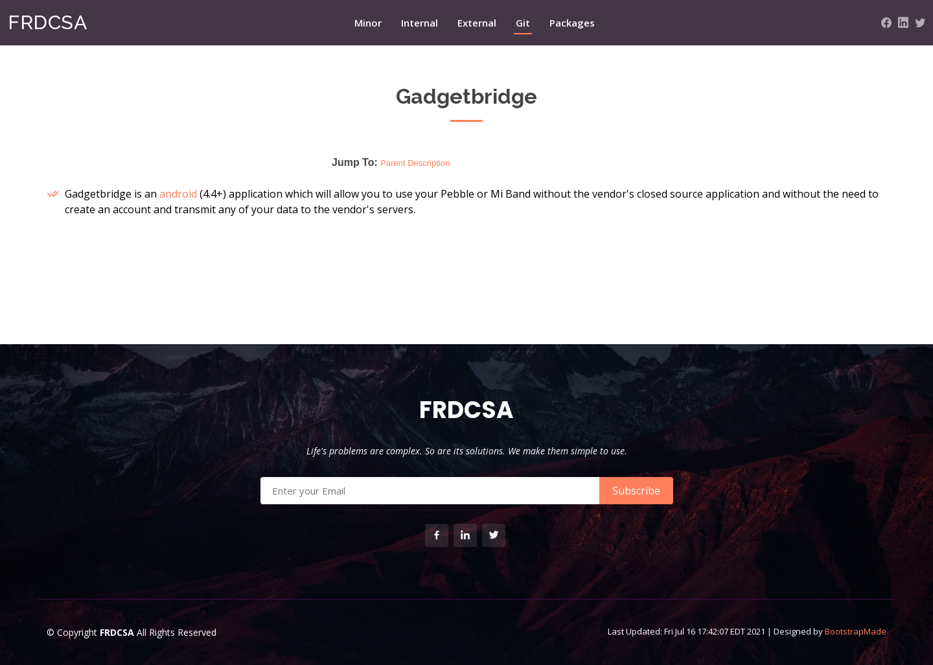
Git (523, 22)
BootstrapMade (855, 631)
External (476, 22)
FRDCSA (47, 22)
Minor (368, 22)
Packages (572, 22)
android (178, 194)
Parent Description (415, 163)
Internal (419, 22)
